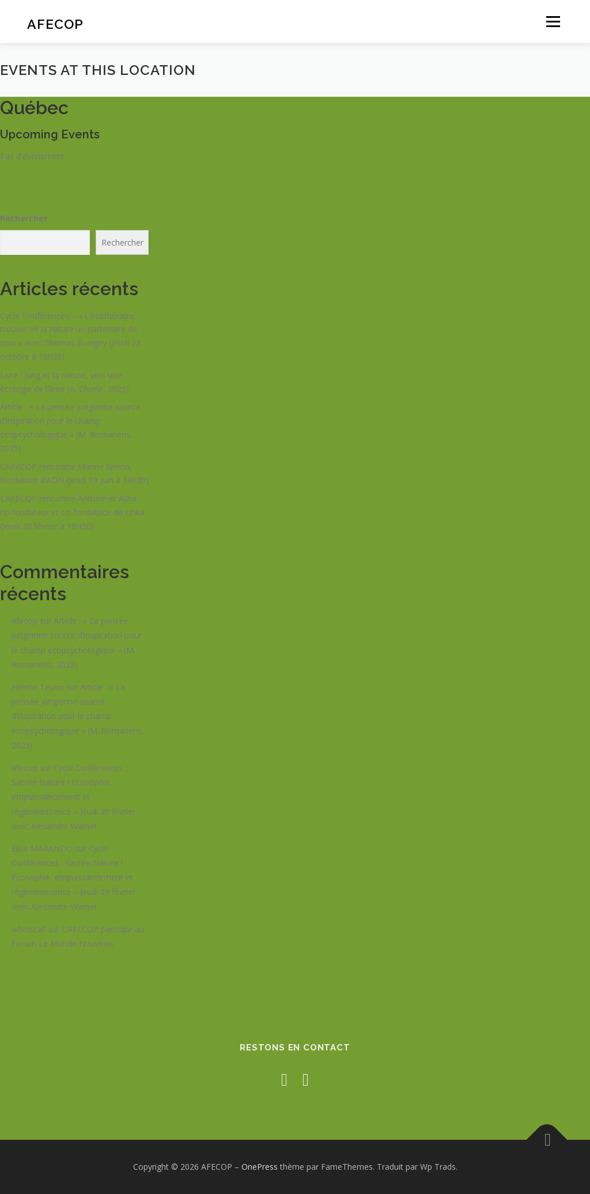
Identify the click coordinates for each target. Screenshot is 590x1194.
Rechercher (23, 218)
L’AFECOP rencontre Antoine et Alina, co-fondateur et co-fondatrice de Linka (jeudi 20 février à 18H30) (72, 512)
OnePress (259, 1166)
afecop (24, 620)
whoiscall (29, 929)
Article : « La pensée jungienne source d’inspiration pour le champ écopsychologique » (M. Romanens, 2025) (78, 716)
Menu (553, 21)
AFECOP (55, 23)
